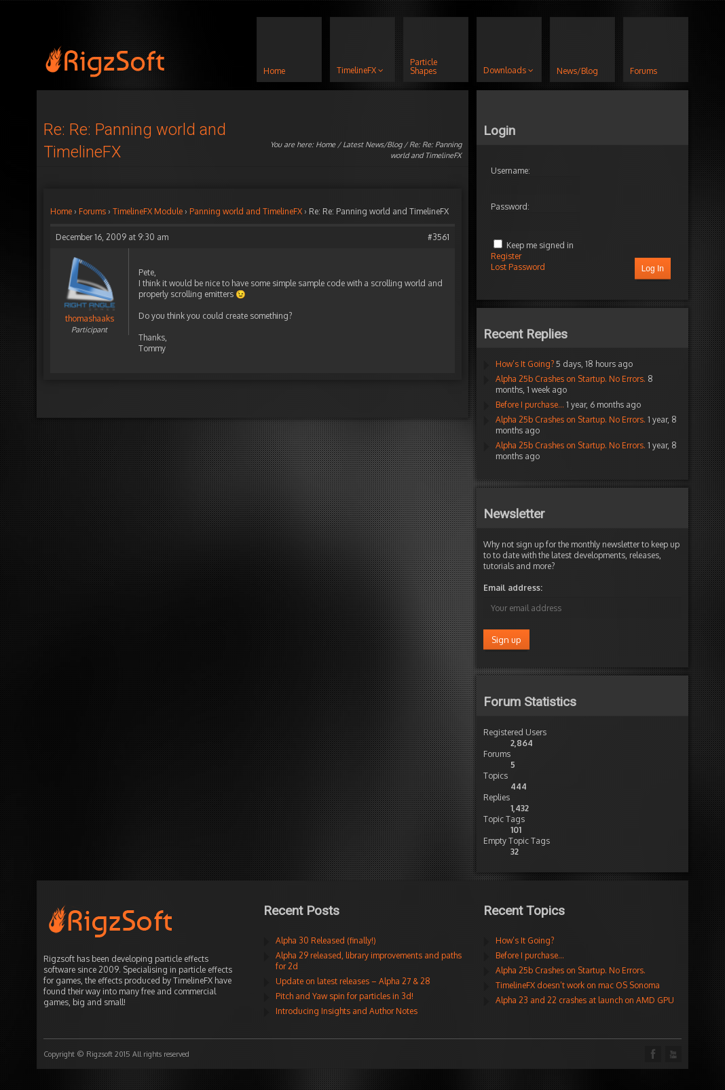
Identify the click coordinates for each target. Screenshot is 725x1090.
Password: (510, 206)
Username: (510, 171)
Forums (92, 211)
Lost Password (518, 267)
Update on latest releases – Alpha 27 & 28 (353, 981)
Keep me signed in (540, 245)
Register (506, 256)
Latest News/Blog (372, 144)
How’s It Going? (525, 364)
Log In (653, 268)
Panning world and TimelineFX (245, 211)
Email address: (512, 588)
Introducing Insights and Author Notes (346, 1011)
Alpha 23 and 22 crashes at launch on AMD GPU (585, 1000)
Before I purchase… (530, 405)
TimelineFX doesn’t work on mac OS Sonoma (578, 985)
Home (325, 144)
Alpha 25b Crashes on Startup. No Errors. (571, 379)
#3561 (438, 237)
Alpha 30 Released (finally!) (326, 940)
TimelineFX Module (148, 211)
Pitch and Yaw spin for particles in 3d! (344, 996)
